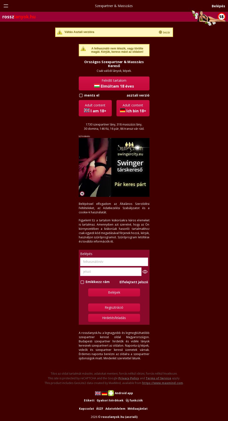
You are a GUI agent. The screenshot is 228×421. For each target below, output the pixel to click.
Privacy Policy (128, 378)
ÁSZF (99, 409)
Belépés (218, 6)
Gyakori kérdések (110, 400)
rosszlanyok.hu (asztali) (119, 417)
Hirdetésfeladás (114, 318)
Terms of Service (158, 378)
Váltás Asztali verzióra (79, 32)
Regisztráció (114, 307)
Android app (124, 393)
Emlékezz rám (98, 282)
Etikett (89, 400)
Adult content (95, 108)
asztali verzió (138, 95)
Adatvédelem (115, 409)
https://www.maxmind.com (162, 383)
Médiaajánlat (138, 409)
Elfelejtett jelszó (134, 282)
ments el (91, 95)
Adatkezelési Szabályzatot (121, 208)
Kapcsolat (86, 409)
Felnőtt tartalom (114, 83)
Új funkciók (134, 400)
